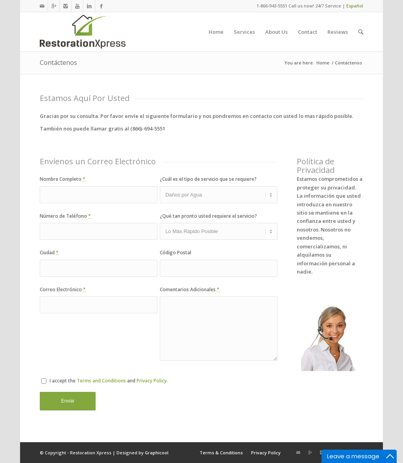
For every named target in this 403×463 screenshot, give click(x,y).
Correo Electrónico (63, 289)
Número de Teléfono (65, 216)
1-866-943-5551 (272, 6)
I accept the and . (104, 380)
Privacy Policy (151, 380)
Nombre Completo (62, 179)
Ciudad (49, 252)
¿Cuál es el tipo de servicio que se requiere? (208, 179)
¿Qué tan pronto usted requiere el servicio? (208, 216)
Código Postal (175, 252)
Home (322, 63)
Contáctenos (58, 62)
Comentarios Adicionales (190, 289)
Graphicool (156, 453)
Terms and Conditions (101, 380)
